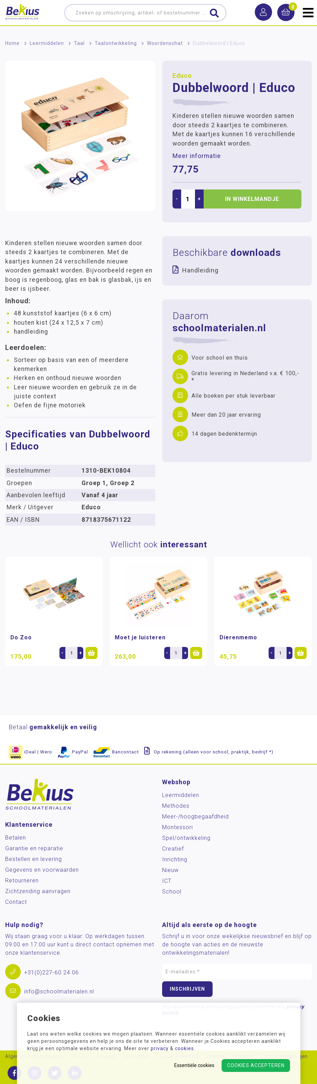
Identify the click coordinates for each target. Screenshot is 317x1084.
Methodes (175, 806)
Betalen (15, 837)
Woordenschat (165, 43)
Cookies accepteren (256, 1065)
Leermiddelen (47, 43)
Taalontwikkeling (116, 43)
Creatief (173, 848)
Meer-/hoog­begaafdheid (195, 816)
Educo (182, 75)
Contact (16, 902)
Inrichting (174, 859)
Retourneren (22, 880)
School (171, 891)
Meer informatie (197, 155)
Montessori (177, 827)
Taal (79, 43)
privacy (160, 1048)
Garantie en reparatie (34, 848)
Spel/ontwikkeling (186, 838)
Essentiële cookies (194, 1065)
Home (12, 43)
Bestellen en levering (33, 859)
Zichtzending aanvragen (38, 891)
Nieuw (170, 870)
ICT (166, 881)
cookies (184, 1048)
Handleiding (200, 270)
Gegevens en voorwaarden (42, 870)
